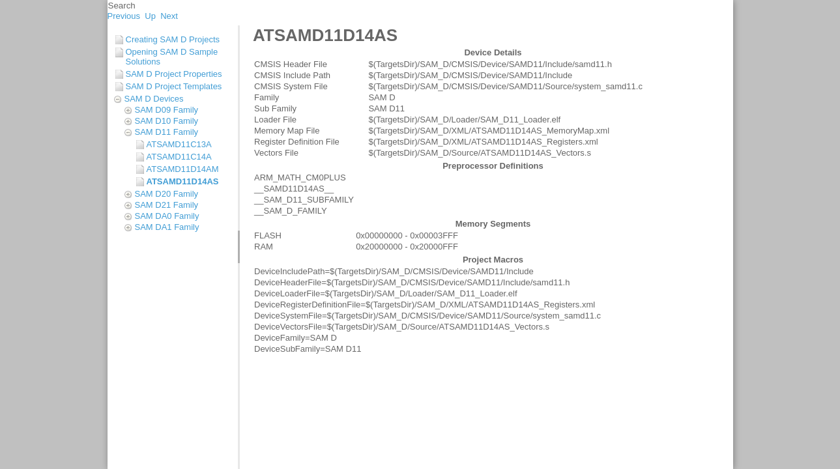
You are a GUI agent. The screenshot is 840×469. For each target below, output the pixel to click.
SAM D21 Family (167, 205)
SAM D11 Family (167, 132)
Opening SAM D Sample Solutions (172, 56)
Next (169, 16)
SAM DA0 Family (167, 216)
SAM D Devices (154, 99)
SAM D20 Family (167, 194)
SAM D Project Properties (174, 74)
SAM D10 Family (167, 121)
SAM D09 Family (167, 110)
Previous (124, 16)
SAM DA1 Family (167, 227)
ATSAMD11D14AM (183, 169)
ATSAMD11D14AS (183, 181)
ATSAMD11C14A (179, 157)
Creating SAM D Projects (173, 39)
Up (150, 16)
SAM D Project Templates (174, 86)
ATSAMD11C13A (179, 144)
